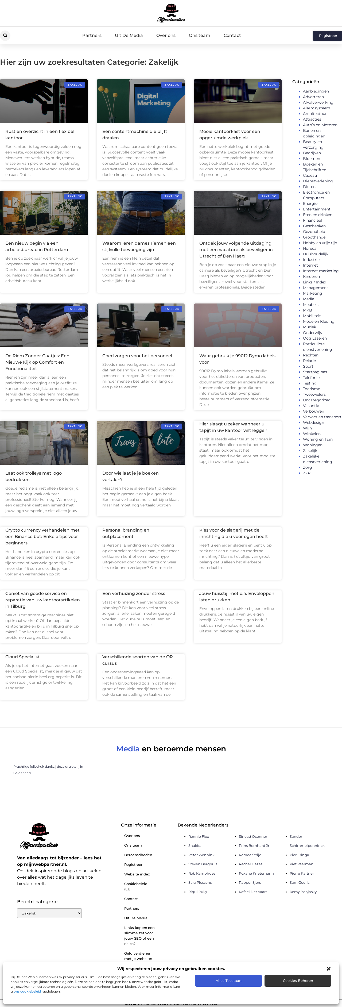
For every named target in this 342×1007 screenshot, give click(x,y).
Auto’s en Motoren (320, 124)
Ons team (199, 35)
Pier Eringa (299, 855)
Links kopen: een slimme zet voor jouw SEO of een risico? (139, 935)
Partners (92, 35)
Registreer (133, 864)
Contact (232, 35)
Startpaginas (315, 372)
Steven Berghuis (202, 864)
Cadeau (310, 175)
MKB (307, 310)
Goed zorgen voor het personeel (137, 355)
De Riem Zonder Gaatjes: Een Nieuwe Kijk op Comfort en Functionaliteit (37, 362)
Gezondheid (314, 231)
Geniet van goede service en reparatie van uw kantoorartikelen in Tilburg (42, 600)
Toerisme (311, 388)
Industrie (311, 259)
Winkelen (312, 433)
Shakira (194, 845)
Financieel (312, 220)
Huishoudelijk (315, 254)
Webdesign (313, 422)
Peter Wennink (201, 855)
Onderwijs (312, 332)
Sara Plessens (200, 882)
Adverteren (313, 96)
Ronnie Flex (198, 836)
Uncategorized (317, 400)
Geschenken (314, 226)
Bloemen (311, 158)
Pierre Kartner (302, 873)
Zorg (307, 467)
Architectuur (315, 113)
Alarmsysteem (316, 108)
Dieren (309, 186)
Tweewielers (314, 394)
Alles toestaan (229, 980)
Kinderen (311, 276)
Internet (310, 265)
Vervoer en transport (322, 416)
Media (308, 299)
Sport (308, 366)
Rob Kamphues (201, 873)
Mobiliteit (312, 315)
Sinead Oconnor (253, 836)
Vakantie (311, 405)
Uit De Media (129, 35)
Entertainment (317, 209)
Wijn (307, 428)
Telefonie (311, 377)
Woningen (312, 445)
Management (315, 287)
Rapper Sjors (250, 882)
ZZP (306, 473)
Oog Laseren (315, 338)
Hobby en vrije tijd (320, 242)
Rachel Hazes (250, 864)
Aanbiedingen (316, 91)
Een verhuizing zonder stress (133, 593)
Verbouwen (313, 411)
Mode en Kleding (319, 321)
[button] (328, 968)
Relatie (309, 360)
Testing (310, 383)
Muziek (309, 327)
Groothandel (315, 237)
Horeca (309, 248)
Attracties (312, 119)
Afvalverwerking (318, 102)
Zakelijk (310, 450)
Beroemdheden (138, 855)
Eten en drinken (317, 214)
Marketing (312, 293)
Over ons (166, 35)
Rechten (310, 355)
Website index (137, 874)
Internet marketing (321, 270)
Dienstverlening (318, 181)
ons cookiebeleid (27, 991)
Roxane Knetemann (256, 873)
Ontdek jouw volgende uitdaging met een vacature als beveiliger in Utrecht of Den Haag (236, 250)
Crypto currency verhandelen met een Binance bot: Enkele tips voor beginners (42, 536)
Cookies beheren (298, 980)
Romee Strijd (250, 855)
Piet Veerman (301, 864)
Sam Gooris (299, 882)
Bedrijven (312, 153)
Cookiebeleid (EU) (135, 886)
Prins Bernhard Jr (254, 845)
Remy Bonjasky (303, 892)
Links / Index (314, 282)
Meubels (310, 304)
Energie (310, 203)
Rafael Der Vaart (253, 892)
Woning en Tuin (318, 439)
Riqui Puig (197, 892)
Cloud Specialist (22, 656)
